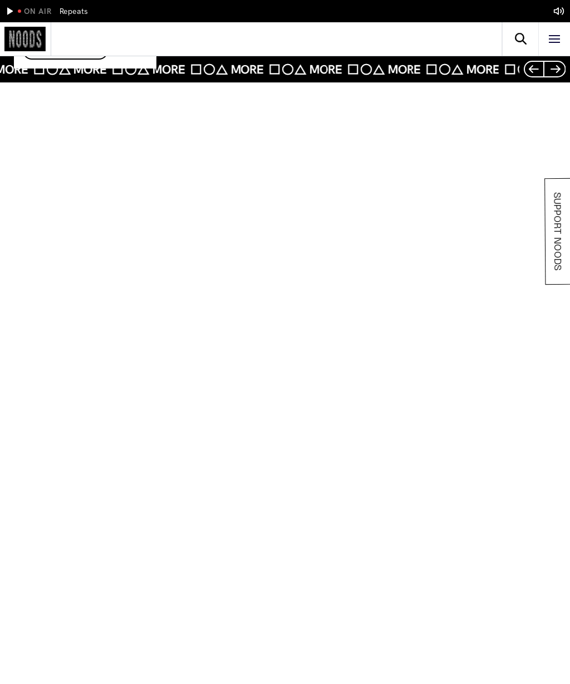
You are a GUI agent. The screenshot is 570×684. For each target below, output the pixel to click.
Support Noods (557, 231)
